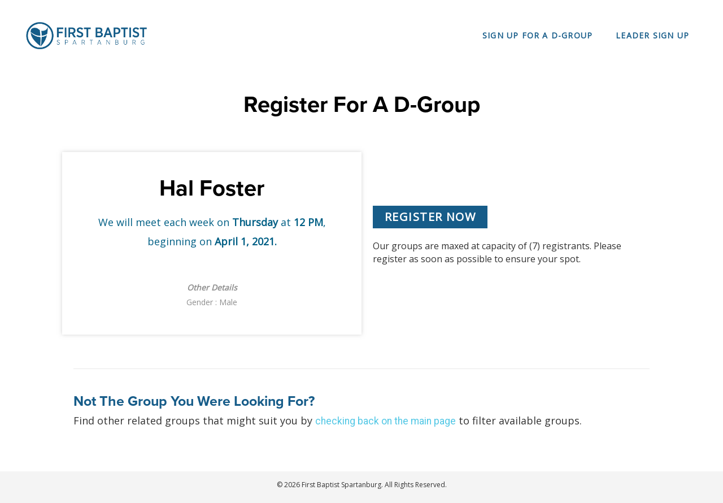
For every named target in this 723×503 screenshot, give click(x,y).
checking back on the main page (387, 421)
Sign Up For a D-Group (537, 35)
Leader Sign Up (652, 35)
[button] (430, 217)
